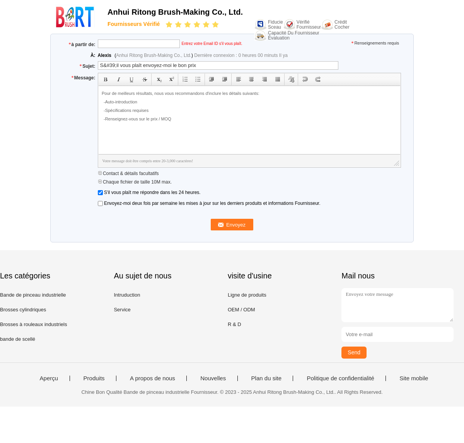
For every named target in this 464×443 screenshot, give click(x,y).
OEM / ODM (241, 310)
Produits (94, 378)
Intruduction (127, 295)
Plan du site (266, 378)
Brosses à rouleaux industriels (33, 324)
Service (122, 310)
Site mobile (413, 378)
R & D (234, 324)
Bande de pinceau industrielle (33, 295)
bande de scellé (17, 339)
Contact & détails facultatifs (128, 173)
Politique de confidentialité (340, 378)
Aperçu (49, 378)
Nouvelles (213, 378)
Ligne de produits (247, 295)
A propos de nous (152, 378)
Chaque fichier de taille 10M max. (135, 182)
